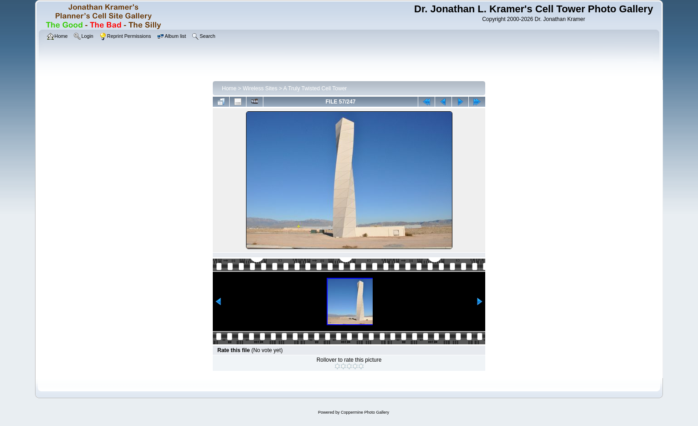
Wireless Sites (260, 88)
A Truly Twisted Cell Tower (315, 88)
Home (229, 88)
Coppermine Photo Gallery (365, 412)
